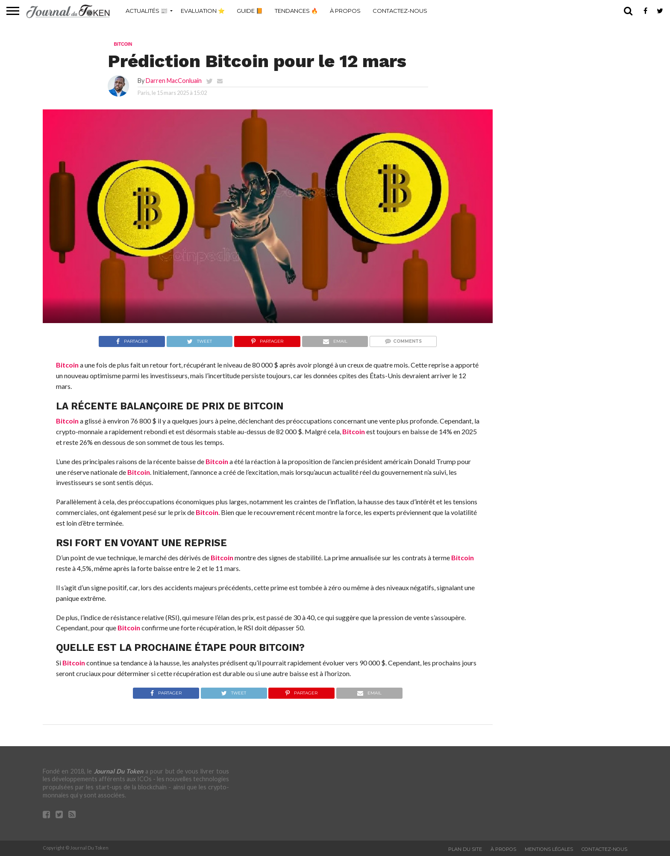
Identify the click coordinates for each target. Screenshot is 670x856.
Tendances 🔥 (296, 10)
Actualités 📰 (147, 10)
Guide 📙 (250, 10)
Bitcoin (67, 365)
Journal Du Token (119, 771)
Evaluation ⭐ (203, 10)
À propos (345, 10)
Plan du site (465, 849)
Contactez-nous (400, 10)
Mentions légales (549, 849)
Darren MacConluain (174, 80)
